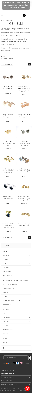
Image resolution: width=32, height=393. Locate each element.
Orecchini (6, 317)
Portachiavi (7, 334)
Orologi (6, 321)
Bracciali (6, 255)
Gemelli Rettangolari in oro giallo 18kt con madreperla (8, 170)
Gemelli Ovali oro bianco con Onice (8, 197)
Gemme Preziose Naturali (12, 301)
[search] (24, 15)
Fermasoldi (7, 292)
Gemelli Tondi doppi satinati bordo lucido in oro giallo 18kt (24, 198)
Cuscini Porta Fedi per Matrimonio (15, 280)
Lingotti (6, 313)
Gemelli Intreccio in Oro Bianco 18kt (8, 87)
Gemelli (5, 296)
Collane (6, 267)
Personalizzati (8, 330)
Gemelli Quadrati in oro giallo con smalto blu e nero (8, 225)
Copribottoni (8, 276)
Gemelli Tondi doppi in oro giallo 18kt (24, 224)
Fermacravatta (8, 288)
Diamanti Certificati (10, 284)
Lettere (6, 309)
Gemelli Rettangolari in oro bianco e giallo (24, 170)
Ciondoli (6, 263)
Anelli (5, 251)
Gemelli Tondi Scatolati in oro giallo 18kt (8, 143)
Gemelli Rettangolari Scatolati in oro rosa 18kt (24, 116)
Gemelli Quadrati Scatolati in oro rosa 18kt (8, 116)
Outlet (5, 325)
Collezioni (7, 272)
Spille (5, 342)
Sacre (5, 338)
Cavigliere (6, 259)
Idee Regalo (7, 305)
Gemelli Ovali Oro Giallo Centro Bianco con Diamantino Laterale (24, 89)
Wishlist (5, 348)
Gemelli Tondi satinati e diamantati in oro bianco (24, 143)
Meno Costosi (7, 64)
